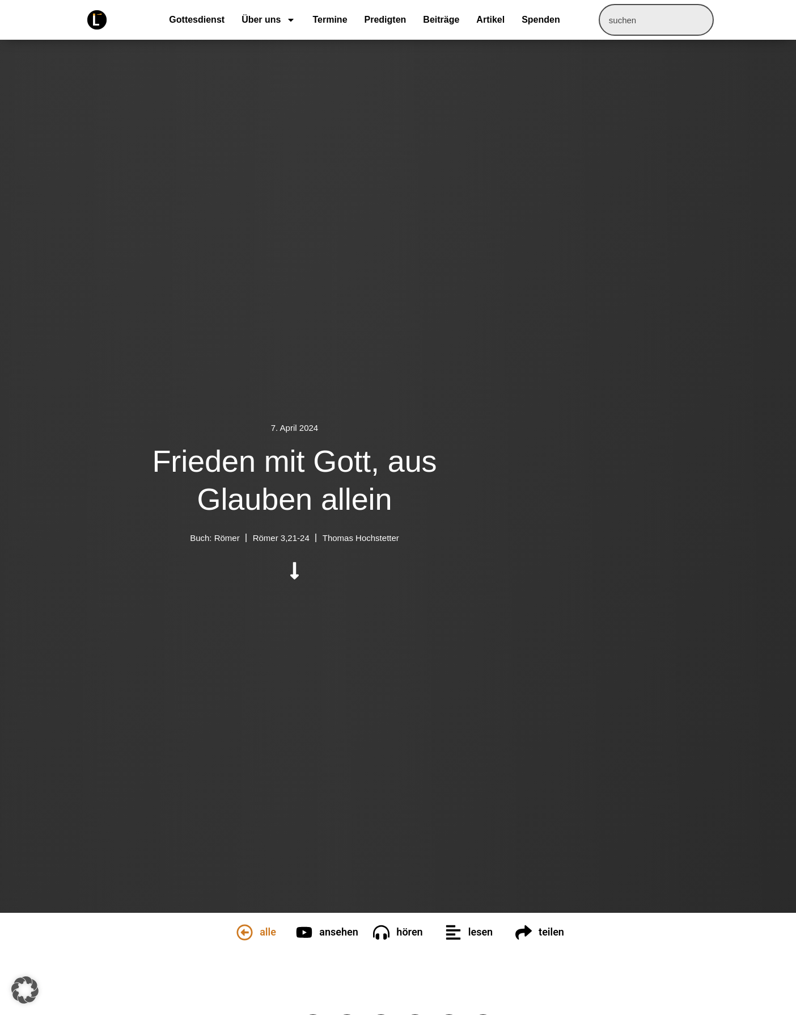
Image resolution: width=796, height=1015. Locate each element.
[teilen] (523, 932)
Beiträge (441, 19)
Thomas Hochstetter (361, 538)
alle (268, 932)
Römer (227, 538)
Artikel (490, 19)
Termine (329, 19)
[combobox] (656, 20)
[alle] (244, 932)
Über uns (268, 19)
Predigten (386, 19)
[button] (25, 990)
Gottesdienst (197, 19)
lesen (480, 932)
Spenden (541, 19)
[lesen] (453, 932)
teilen (551, 932)
